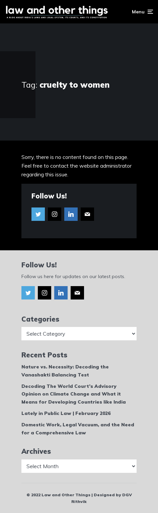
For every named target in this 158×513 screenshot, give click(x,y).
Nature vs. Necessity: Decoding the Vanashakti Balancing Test (65, 371)
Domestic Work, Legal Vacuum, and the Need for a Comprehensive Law (77, 429)
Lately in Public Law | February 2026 (65, 413)
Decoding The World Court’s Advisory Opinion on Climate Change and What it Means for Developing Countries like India (73, 394)
